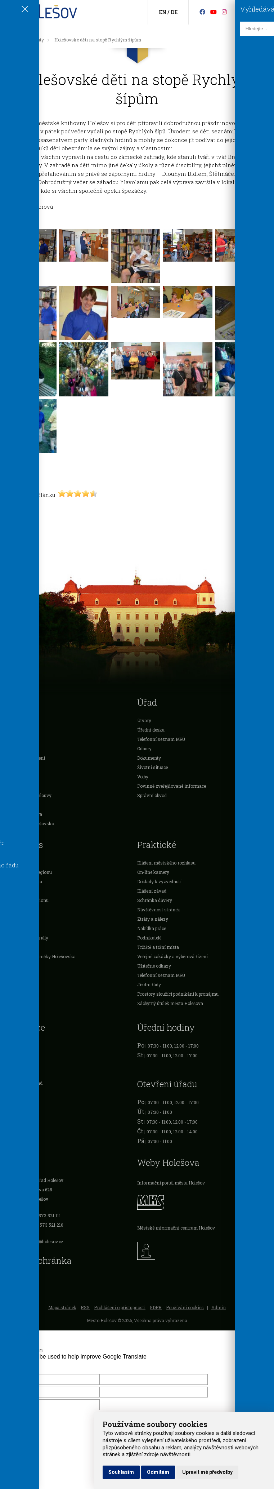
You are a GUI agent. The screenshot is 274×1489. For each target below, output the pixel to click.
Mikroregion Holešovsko (29, 823)
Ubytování (14, 919)
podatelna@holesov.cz (40, 1241)
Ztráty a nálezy (152, 919)
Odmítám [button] (158, 1472)
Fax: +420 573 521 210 (40, 1225)
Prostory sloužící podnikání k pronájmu (178, 994)
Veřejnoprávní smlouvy (27, 795)
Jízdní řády (149, 984)
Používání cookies (185, 1307)
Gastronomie (17, 928)
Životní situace (152, 767)
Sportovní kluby (20, 891)
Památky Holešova (23, 881)
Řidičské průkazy (21, 1073)
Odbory (144, 748)
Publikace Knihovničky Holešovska (40, 956)
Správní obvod (152, 795)
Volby (142, 776)
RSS (85, 1307)
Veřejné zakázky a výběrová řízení (172, 956)
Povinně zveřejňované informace (171, 786)
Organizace (15, 776)
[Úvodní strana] (12, 40)
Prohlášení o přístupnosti (119, 1307)
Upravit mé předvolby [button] (207, 1472)
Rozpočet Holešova (23, 814)
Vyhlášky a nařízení (24, 758)
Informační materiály (26, 938)
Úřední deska (151, 730)
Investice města (20, 805)
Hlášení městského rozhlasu (166, 863)
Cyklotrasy (15, 966)
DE (174, 12)
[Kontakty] (252, 12)
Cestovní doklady (21, 1064)
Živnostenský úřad (23, 1083)
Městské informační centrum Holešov (176, 1228)
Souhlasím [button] (121, 1472)
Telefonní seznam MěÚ (161, 739)
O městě (12, 730)
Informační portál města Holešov (171, 1183)
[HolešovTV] (213, 11)
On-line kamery (153, 872)
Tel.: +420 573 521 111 (39, 1215)
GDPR (156, 1307)
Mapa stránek (62, 1307)
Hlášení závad (151, 891)
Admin (218, 1307)
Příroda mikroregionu (26, 900)
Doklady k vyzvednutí (159, 881)
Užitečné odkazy (154, 966)
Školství (12, 739)
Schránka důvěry (154, 900)
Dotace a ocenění (21, 748)
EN (162, 12)
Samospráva (17, 720)
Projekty (12, 786)
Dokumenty (149, 758)
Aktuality (34, 40)
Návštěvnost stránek (158, 909)
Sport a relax (16, 863)
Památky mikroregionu (28, 872)
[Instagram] (224, 11)
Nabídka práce (151, 928)
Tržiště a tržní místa (158, 947)
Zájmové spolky (20, 909)
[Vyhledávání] (263, 12)
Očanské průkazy (21, 1055)
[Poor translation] (26, 1366)
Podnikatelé (16, 767)
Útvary (144, 720)
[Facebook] (202, 11)
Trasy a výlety (18, 947)
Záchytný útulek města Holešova (170, 1003)
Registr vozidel (19, 1045)
